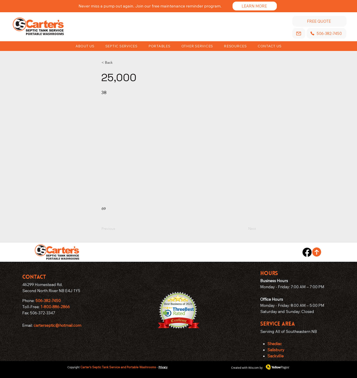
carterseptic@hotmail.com (57, 325)
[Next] (244, 228)
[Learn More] (255, 6)
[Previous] (116, 228)
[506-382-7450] (326, 33)
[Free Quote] (319, 21)
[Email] (298, 33)
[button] (235, 46)
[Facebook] (307, 252)
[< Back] (116, 62)
